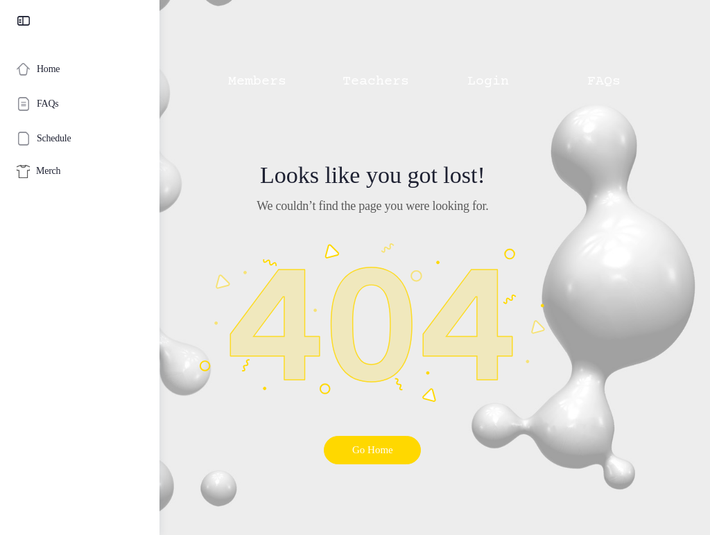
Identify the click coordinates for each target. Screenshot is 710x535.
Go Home (435, 449)
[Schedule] (80, 138)
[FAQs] (80, 104)
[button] (236, 53)
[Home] (80, 69)
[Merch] (80, 171)
